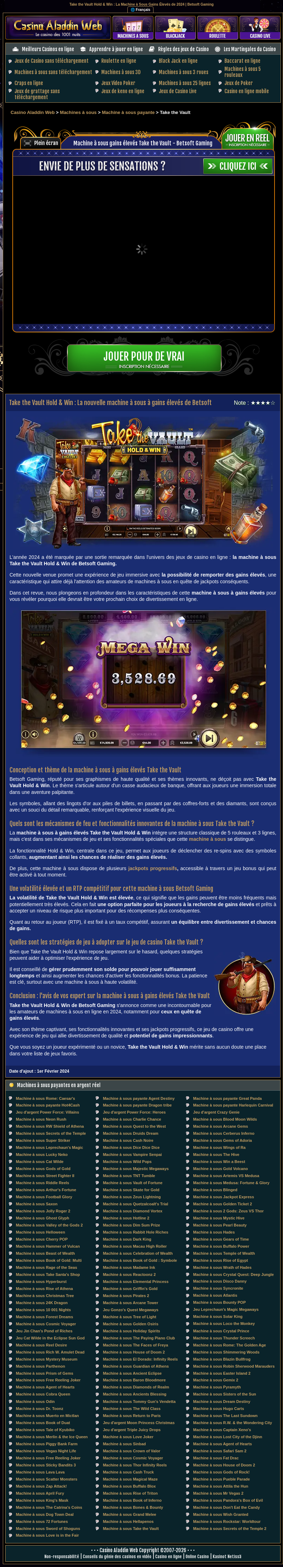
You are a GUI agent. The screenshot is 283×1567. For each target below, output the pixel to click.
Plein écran (46, 143)
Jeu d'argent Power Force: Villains (47, 1112)
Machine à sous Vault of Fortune (133, 1183)
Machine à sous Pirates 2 (126, 1296)
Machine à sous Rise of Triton (130, 1493)
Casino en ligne (168, 1556)
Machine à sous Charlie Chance (132, 1119)
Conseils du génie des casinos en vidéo (117, 1556)
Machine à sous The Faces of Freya (135, 1345)
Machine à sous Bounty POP (219, 1302)
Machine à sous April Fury (40, 1493)
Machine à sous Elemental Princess (136, 1281)
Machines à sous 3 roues (183, 72)
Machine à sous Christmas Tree (45, 1296)
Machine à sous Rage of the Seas (46, 1267)
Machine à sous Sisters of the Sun (224, 1394)
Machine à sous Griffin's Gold (130, 1288)
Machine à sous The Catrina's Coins (49, 1507)
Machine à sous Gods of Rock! (221, 1472)
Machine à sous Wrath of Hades (222, 1267)
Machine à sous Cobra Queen (43, 1394)
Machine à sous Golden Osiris (130, 1324)
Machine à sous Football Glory (44, 1197)
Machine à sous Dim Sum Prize (131, 1225)
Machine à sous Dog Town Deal (45, 1514)
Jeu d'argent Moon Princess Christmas (139, 1423)
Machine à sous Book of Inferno (132, 1500)
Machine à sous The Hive (216, 1154)
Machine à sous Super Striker (43, 1140)
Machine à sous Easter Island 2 (222, 1373)
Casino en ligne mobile (246, 91)
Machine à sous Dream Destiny (221, 1401)
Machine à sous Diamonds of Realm (136, 1387)
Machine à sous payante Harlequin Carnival (233, 1105)
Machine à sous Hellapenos (128, 1521)
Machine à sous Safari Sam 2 (219, 1451)
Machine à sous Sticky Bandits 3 (46, 1465)
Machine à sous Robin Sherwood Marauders (234, 1366)
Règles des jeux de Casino (183, 49)
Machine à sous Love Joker (128, 1437)
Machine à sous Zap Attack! (41, 1486)
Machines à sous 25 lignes (185, 83)
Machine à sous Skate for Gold (131, 1190)
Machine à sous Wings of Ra (219, 1147)
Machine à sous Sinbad (124, 1444)
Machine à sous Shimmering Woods (226, 1352)
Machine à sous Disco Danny (220, 1281)
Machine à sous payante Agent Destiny (139, 1098)
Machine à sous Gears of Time (221, 1239)
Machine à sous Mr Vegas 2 (218, 1493)
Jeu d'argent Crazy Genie (216, 1112)
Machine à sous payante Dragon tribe (137, 1105)
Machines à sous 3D (120, 72)
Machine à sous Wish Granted (220, 1514)
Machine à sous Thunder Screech (224, 1338)
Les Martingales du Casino (250, 49)
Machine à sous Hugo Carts (218, 1408)
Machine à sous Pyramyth (217, 1387)
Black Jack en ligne (178, 61)
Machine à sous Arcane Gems (220, 1126)
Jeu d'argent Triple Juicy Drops (132, 1430)
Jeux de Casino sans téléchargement (51, 61)
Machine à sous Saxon (37, 1204)
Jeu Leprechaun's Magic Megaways (225, 1309)
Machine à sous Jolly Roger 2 (43, 1211)
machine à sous (207, 839)
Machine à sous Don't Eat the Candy (226, 1507)
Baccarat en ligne (242, 61)
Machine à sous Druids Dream (130, 1133)
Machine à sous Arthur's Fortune (46, 1190)
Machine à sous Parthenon (40, 1366)
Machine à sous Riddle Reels (42, 1183)
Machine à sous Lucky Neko (42, 1154)
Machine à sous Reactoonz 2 (129, 1274)
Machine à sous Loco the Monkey (224, 1323)
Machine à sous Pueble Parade (221, 1479)
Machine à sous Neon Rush (41, 1119)
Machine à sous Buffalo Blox (129, 1486)
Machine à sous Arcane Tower (130, 1303)
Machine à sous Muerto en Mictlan (47, 1416)
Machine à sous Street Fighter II (45, 1176)
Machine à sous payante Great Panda (227, 1098)
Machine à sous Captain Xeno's (222, 1430)
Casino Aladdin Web (33, 112)
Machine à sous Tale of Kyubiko (45, 1430)
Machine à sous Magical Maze (130, 1479)
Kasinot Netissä (227, 1556)
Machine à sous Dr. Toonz (39, 1408)
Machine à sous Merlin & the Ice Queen (52, 1437)
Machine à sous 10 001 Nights (43, 1310)
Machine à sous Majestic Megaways (136, 1169)
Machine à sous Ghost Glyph (42, 1218)
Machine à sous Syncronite (218, 1288)
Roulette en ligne (118, 61)
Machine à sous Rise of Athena (44, 1288)
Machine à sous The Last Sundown (225, 1416)
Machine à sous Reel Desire (41, 1345)
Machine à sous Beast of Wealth (45, 1253)
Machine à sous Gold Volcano (220, 1169)
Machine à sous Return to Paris (132, 1416)
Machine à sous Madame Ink (129, 1267)
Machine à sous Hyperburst (41, 1281)
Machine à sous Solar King (217, 1316)
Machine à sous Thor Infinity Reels (135, 1465)
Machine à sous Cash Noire (128, 1140)
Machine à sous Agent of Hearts (45, 1387)
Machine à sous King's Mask (42, 1500)
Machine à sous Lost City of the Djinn (227, 1437)
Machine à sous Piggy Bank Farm (47, 1444)
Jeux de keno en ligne (122, 91)
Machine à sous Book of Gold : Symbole (140, 1260)
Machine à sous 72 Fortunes (42, 1521)
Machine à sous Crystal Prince (221, 1331)
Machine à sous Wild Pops (127, 1161)
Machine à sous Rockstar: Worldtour (226, 1521)
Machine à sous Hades (214, 1232)
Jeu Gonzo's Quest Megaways (130, 1310)
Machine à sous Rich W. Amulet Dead (50, 1352)
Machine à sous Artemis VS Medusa (226, 1176)
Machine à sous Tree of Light (129, 1317)
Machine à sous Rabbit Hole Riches (135, 1232)
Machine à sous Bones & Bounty (133, 1507)
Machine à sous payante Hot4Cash (48, 1105)
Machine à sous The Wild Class (132, 1408)
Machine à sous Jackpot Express (223, 1197)
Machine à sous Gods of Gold (43, 1169)
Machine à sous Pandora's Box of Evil (228, 1500)
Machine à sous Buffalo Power (221, 1246)
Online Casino (197, 1556)
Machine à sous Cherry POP (42, 1239)
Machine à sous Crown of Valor (132, 1451)
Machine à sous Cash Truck (128, 1472)
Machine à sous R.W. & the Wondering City (232, 1423)
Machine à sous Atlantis (215, 1295)
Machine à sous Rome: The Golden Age (229, 1345)
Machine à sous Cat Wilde (40, 1161)
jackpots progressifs (152, 868)
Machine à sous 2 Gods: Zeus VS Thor (228, 1211)
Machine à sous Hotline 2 (126, 1218)
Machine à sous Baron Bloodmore (134, 1380)
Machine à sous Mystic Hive (219, 1218)
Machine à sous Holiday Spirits (131, 1331)
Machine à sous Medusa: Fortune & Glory (231, 1183)
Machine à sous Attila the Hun (220, 1486)
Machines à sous (78, 112)
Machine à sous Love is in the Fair (47, 1535)
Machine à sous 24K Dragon (42, 1303)
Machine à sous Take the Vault (131, 1528)
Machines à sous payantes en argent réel (59, 1085)
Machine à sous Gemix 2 (215, 1380)
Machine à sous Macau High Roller (135, 1246)
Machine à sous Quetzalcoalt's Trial (135, 1204)
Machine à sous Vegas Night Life (46, 1451)
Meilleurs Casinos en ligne (48, 49)
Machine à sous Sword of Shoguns (48, 1528)
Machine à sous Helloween (40, 1232)
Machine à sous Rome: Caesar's (45, 1098)
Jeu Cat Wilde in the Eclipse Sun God (50, 1338)
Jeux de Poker (238, 83)
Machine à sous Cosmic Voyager (46, 1324)
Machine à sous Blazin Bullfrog (222, 1359)
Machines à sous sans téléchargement (53, 72)
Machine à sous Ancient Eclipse (132, 1373)
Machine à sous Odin (35, 1401)
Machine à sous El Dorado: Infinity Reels (140, 1359)
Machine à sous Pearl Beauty (220, 1225)
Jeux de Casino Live (178, 91)
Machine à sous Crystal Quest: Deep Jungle (233, 1274)
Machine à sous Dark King (127, 1239)
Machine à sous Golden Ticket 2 (222, 1204)
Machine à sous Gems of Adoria (222, 1140)
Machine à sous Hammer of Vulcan (48, 1246)
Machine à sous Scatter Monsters (46, 1479)
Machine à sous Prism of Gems (44, 1373)
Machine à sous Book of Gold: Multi (49, 1260)
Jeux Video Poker (118, 83)
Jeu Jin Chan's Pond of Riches (44, 1331)
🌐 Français (140, 10)
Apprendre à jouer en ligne (116, 49)
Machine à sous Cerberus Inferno (223, 1133)
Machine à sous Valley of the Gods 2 (49, 1225)
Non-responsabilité (61, 1556)
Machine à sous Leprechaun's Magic (49, 1147)
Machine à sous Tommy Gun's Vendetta (139, 1401)
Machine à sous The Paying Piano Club (139, 1338)
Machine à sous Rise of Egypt (220, 1260)
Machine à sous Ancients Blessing (135, 1394)
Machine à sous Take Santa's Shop (48, 1274)
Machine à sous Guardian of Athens (136, 1366)
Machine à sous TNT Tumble (129, 1176)
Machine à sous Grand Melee (129, 1514)
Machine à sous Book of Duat (43, 1423)
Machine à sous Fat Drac (216, 1458)
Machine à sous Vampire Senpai (132, 1154)
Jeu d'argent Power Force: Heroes (134, 1112)
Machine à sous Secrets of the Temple (51, 1133)
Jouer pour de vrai (144, 356)
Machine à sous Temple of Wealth (224, 1253)
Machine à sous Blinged (215, 1190)
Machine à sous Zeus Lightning (132, 1197)
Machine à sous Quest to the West (134, 1126)
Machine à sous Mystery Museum (46, 1359)
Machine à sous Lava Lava (40, 1472)
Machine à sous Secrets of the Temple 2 (229, 1528)
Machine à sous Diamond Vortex (133, 1211)
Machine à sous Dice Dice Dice (131, 1147)
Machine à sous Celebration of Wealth (138, 1253)
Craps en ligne (28, 83)
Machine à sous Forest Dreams (44, 1317)
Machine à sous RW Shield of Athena (50, 1126)
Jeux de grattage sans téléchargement (37, 94)
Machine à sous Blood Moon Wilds (225, 1119)
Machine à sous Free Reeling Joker (48, 1380)
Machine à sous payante (128, 112)
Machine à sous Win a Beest (219, 1161)
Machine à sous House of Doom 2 (134, 1352)
